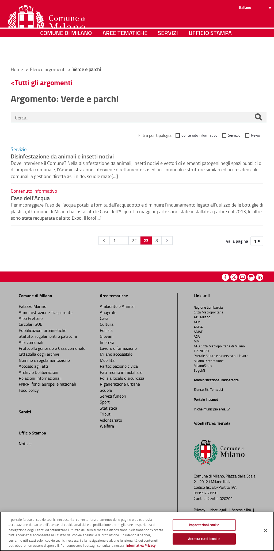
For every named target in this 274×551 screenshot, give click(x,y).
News (255, 135)
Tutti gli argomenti (44, 82)
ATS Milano (202, 317)
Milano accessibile (116, 354)
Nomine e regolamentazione (44, 360)
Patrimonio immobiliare (121, 372)
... (124, 240)
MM (197, 341)
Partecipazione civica (119, 366)
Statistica (108, 408)
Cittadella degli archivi (39, 354)
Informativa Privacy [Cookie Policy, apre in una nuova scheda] (140, 545)
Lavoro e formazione (118, 348)
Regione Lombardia (208, 307)
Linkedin (259, 277)
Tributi (106, 414)
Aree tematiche (124, 55)
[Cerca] (258, 117)
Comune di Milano (66, 55)
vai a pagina (237, 241)
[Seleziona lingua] (256, 24)
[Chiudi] (265, 531)
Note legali (218, 509)
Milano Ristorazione (209, 360)
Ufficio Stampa (210, 55)
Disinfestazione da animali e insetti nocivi (62, 156)
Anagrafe (108, 312)
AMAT (198, 331)
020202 (226, 498)
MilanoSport (203, 365)
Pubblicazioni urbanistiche (42, 330)
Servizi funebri (113, 396)
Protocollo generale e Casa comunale (52, 348)
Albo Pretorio (31, 318)
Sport (105, 402)
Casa (104, 318)
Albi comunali (31, 342)
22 (134, 240)
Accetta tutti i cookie (204, 538)
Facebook (225, 277)
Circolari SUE (30, 324)
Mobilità (107, 360)
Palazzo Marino (32, 306)
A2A (197, 336)
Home (17, 69)
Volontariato (111, 420)
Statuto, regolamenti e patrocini (48, 336)
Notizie (25, 444)
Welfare (107, 426)
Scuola (106, 390)
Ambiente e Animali (118, 306)
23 (146, 240)
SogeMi (199, 370)
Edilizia (106, 330)
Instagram (251, 277)
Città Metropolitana (208, 312)
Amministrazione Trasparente (46, 312)
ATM (197, 322)
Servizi (168, 55)
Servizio (234, 135)
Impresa (107, 342)
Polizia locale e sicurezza (122, 378)
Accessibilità (242, 509)
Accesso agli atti (33, 366)
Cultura (106, 324)
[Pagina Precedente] (104, 240)
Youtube (242, 277)
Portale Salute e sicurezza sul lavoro (221, 355)
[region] (137, 531)
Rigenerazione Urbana (120, 384)
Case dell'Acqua (30, 197)
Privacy (200, 509)
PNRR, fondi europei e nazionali (47, 384)
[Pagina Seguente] (167, 240)
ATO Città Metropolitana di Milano (219, 346)
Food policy (29, 390)
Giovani (106, 336)
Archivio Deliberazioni (38, 372)
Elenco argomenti (48, 69)
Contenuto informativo (199, 135)
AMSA (198, 326)
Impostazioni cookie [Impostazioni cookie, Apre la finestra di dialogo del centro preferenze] (204, 524)
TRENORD (201, 350)
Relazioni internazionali (40, 378)
